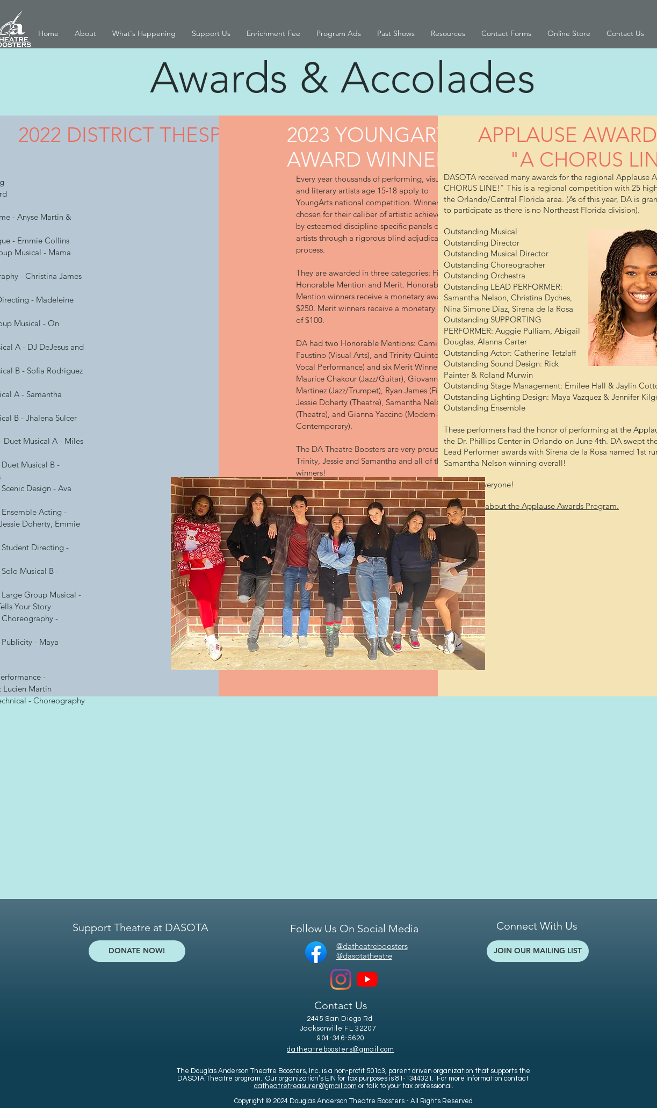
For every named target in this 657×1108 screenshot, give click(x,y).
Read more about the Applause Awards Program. (531, 506)
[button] (85, 33)
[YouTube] (367, 979)
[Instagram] (340, 979)
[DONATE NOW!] (137, 951)
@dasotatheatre (364, 956)
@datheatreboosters (372, 946)
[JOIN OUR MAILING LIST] (538, 951)
